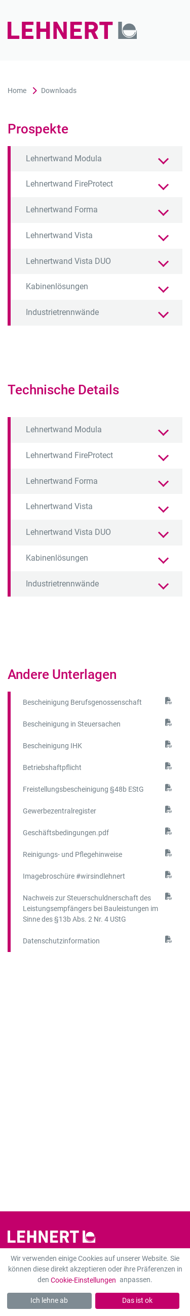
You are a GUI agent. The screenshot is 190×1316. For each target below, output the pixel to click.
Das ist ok (137, 1300)
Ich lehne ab (49, 1300)
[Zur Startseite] (77, 30)
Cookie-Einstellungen (83, 1280)
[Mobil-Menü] (168, 30)
